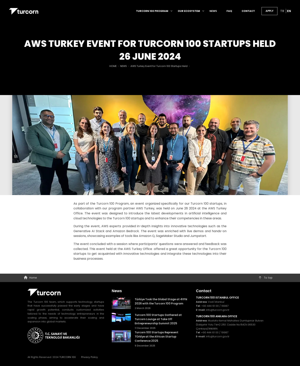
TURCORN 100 (69, 357)
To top (265, 278)
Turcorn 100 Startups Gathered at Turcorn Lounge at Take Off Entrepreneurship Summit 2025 (158, 319)
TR (282, 11)
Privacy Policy (89, 357)
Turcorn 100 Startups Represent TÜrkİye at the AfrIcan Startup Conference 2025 (156, 336)
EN (289, 11)
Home (30, 278)
